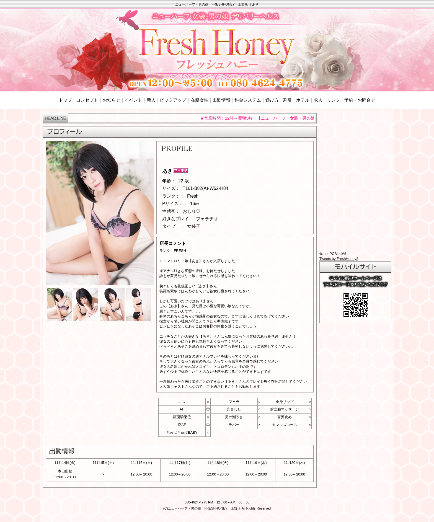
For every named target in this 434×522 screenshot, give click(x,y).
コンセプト (87, 100)
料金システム (247, 100)
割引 (287, 100)
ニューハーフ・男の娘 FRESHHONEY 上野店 (204, 508)
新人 (151, 100)
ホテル (302, 100)
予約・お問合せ (359, 100)
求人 (318, 100)
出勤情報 (221, 100)
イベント (133, 100)
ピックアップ (173, 100)
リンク (333, 100)
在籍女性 (199, 100)
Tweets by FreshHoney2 (338, 259)
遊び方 (272, 100)
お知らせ (111, 100)
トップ (65, 100)
